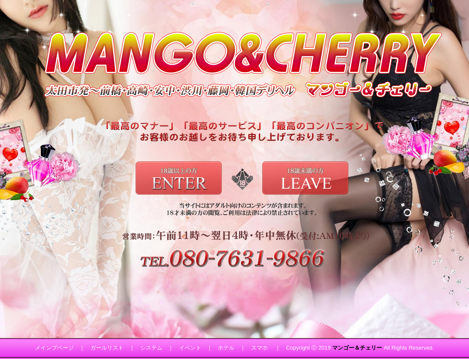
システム (151, 348)
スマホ (259, 348)
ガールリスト (107, 348)
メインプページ (54, 348)
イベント (190, 348)
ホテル (226, 348)
